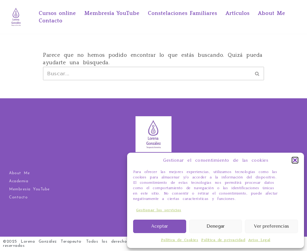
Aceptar (159, 226)
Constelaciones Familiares (182, 13)
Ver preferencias (271, 226)
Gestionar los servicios (158, 210)
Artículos (237, 13)
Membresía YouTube (111, 13)
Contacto (50, 21)
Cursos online (57, 13)
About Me (271, 13)
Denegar (216, 226)
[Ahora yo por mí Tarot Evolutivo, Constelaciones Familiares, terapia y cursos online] (16, 16)
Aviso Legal (259, 240)
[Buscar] (147, 73)
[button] (295, 160)
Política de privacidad (223, 240)
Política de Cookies (179, 240)
